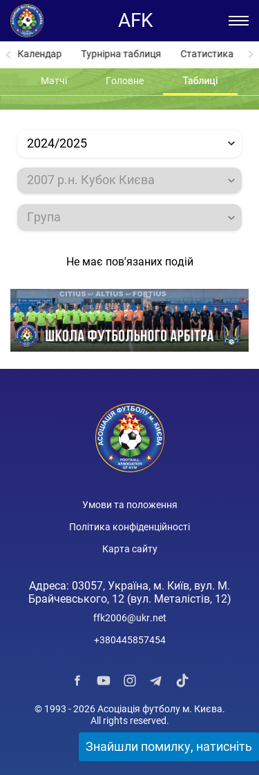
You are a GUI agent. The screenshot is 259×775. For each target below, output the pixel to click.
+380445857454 (130, 639)
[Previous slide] (8, 54)
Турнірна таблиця (121, 53)
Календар (39, 53)
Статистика (206, 53)
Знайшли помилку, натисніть (169, 746)
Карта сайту (129, 548)
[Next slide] (250, 54)
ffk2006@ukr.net (129, 617)
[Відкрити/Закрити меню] (239, 21)
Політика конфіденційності (129, 526)
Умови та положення (130, 504)
